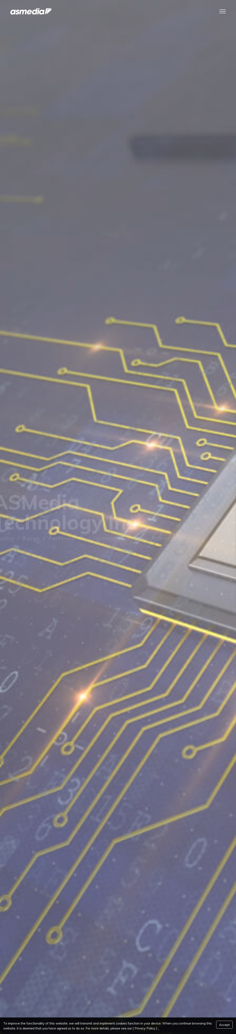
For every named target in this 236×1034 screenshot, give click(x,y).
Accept (224, 1025)
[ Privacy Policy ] (145, 1028)
